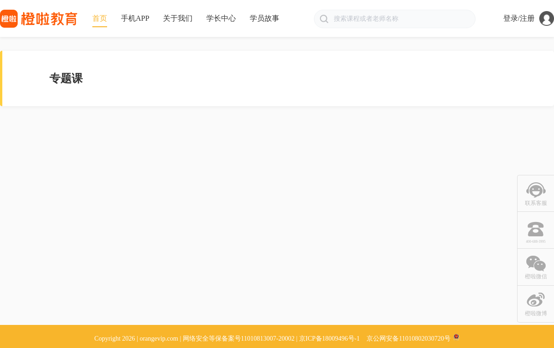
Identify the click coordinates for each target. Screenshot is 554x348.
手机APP (135, 18)
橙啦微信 (536, 276)
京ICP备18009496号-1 (329, 338)
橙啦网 (39, 19)
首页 (99, 18)
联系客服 (536, 203)
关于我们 (178, 18)
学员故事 (264, 18)
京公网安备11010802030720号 (408, 338)
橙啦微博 (536, 313)
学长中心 (221, 18)
